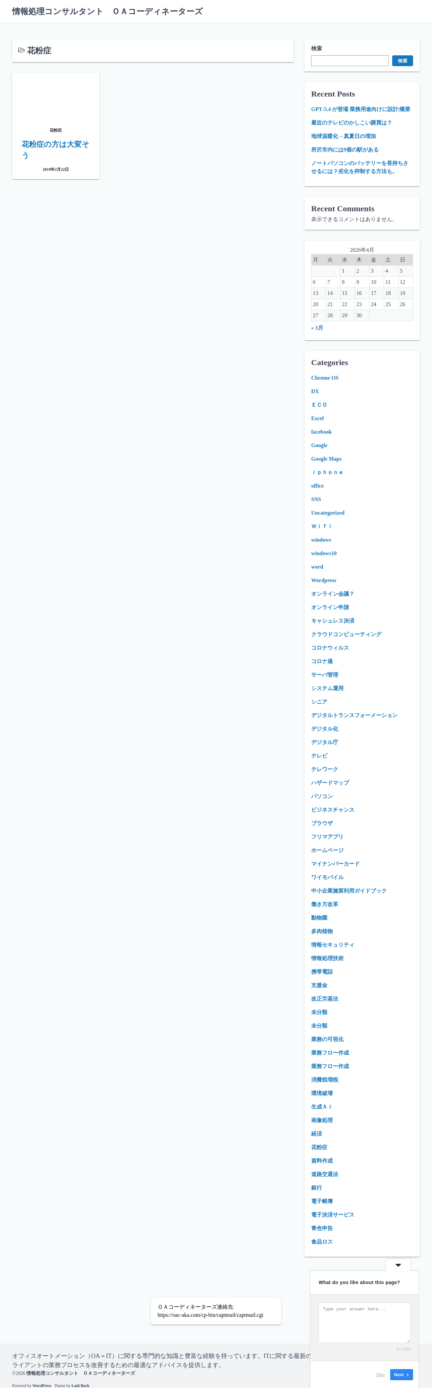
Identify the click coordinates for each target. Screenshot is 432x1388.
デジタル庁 (324, 742)
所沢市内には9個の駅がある (345, 150)
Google (319, 445)
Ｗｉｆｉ (322, 526)
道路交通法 (324, 1174)
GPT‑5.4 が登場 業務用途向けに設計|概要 (360, 109)
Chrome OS (325, 378)
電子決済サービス (332, 1215)
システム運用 (327, 688)
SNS (316, 499)
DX (315, 391)
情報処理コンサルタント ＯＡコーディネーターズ (107, 11)
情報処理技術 (327, 958)
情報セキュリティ (332, 945)
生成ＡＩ (322, 1107)
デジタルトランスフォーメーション (354, 715)
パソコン (322, 796)
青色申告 (322, 1228)
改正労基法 (324, 999)
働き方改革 (324, 904)
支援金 (319, 985)
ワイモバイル (327, 877)
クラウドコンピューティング (346, 634)
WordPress (41, 1385)
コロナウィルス (330, 648)
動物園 (319, 918)
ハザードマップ (330, 783)
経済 (316, 1134)
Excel (317, 418)
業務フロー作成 (330, 1053)
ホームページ (327, 850)
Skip (380, 1374)
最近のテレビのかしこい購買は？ (351, 123)
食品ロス (322, 1242)
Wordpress (323, 580)
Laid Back (80, 1385)
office (317, 486)
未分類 (319, 1012)
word (317, 567)
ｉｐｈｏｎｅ (327, 472)
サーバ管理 (324, 675)
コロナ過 (322, 661)
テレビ (319, 756)
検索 (316, 48)
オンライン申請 (330, 607)
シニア (319, 702)
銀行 (316, 1188)
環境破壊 (322, 1093)
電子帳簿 (322, 1201)
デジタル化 (324, 729)
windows (321, 540)
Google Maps (326, 459)
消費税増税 (324, 1080)
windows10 (324, 553)
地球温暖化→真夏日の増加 (343, 136)
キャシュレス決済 (332, 621)
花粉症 (319, 1147)
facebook (321, 432)
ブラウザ (322, 823)
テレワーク (324, 769)
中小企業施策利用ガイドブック (349, 891)
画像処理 (322, 1120)
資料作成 (322, 1161)
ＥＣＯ (319, 405)
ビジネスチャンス (332, 810)
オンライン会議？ (332, 594)
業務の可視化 (327, 1039)
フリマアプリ (327, 837)
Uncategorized (328, 513)
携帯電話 (322, 972)
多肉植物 (322, 931)
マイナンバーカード (335, 864)
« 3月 (317, 328)
